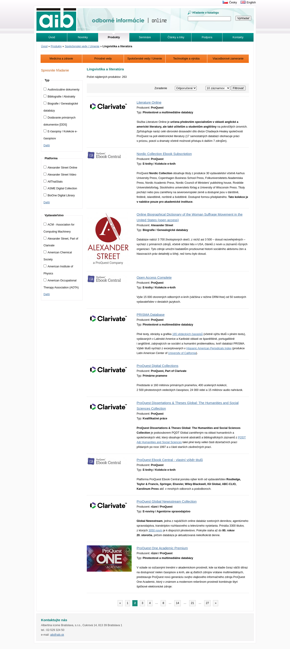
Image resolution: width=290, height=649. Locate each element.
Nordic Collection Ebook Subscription (164, 154)
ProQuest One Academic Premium (162, 548)
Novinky (83, 37)
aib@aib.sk (57, 634)
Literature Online (149, 102)
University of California (182, 353)
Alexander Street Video (60, 174)
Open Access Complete (154, 277)
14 (177, 603)
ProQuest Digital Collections (157, 366)
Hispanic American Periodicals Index (208, 348)
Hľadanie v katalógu (205, 12)
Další (47, 145)
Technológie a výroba (186, 58)
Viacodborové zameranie (228, 58)
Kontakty (238, 37)
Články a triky (176, 37)
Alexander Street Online (60, 167)
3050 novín (155, 530)
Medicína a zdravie (61, 58)
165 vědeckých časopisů (187, 334)
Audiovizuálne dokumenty (62, 89)
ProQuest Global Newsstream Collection (167, 501)
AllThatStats (53, 181)
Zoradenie (161, 88)
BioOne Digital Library (59, 195)
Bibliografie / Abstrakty (59, 96)
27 (207, 603)
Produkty (56, 46)
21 (192, 603)
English (251, 2)
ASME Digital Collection (60, 188)
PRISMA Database (150, 314)
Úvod (51, 37)
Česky (233, 2)
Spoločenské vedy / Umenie (82, 46)
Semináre (145, 37)
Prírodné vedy (103, 58)
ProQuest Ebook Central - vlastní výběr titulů (170, 460)
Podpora (207, 37)
